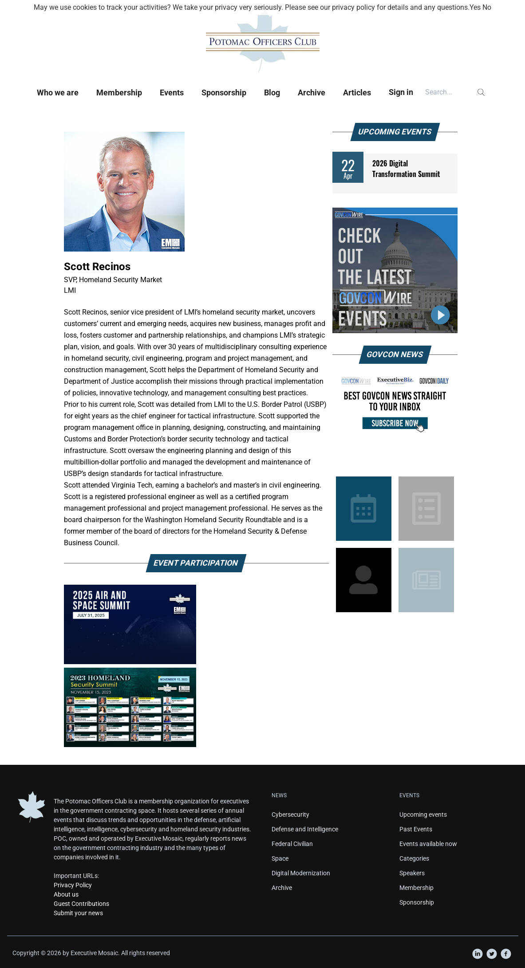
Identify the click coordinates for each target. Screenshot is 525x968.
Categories (414, 858)
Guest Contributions (81, 903)
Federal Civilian (292, 843)
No (486, 7)
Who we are (58, 92)
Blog (272, 92)
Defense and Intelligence (305, 829)
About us (66, 894)
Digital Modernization (301, 873)
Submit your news (78, 913)
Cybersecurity (290, 814)
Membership (119, 92)
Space (280, 858)
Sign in (401, 92)
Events (172, 92)
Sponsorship (223, 92)
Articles (357, 92)
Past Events (415, 829)
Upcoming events (423, 814)
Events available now (428, 843)
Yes (475, 7)
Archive (311, 92)
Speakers (412, 873)
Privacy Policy (73, 885)
